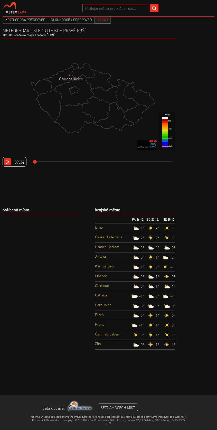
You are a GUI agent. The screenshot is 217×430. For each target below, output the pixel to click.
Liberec (101, 275)
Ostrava (101, 295)
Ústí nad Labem (107, 334)
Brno (99, 227)
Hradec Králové (107, 246)
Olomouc (102, 285)
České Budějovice (108, 237)
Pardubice (103, 304)
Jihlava (100, 256)
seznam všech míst (118, 407)
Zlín (98, 343)
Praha (100, 324)
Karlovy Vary (104, 266)
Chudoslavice (71, 78)
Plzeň (99, 314)
